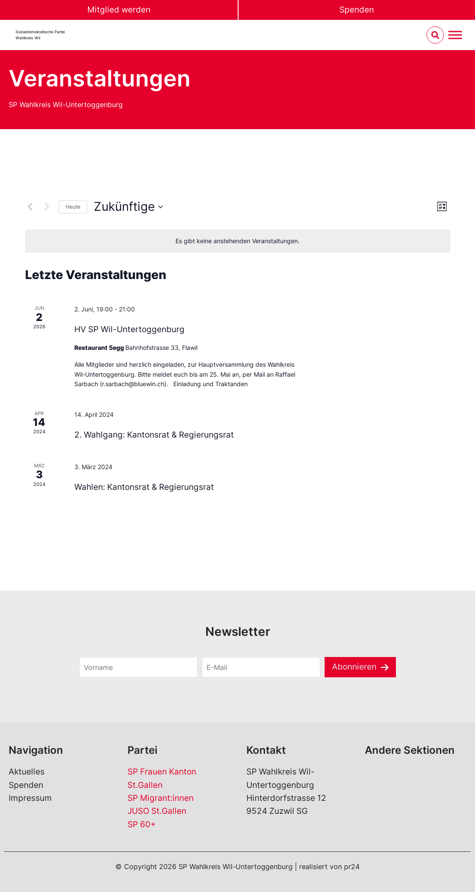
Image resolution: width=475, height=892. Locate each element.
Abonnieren (354, 667)
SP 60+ (142, 824)
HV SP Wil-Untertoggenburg (129, 329)
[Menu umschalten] (455, 35)
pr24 (352, 866)
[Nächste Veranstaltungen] (47, 207)
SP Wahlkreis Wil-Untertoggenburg (66, 104)
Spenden (356, 10)
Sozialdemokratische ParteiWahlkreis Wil (40, 34)
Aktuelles (27, 772)
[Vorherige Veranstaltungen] (30, 207)
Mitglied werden (118, 10)
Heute (73, 206)
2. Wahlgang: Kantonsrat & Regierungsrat (154, 435)
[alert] (237, 241)
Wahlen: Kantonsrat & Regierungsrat (144, 487)
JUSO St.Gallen (157, 811)
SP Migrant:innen (161, 798)
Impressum (30, 798)
